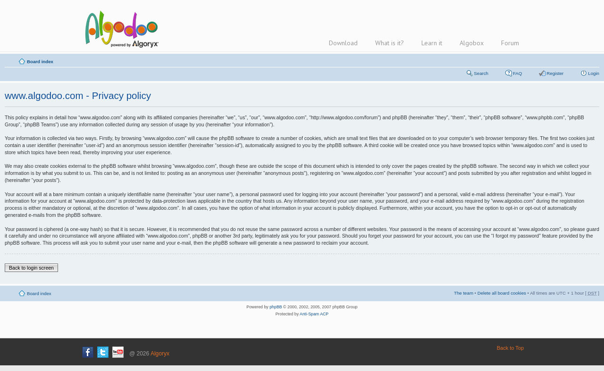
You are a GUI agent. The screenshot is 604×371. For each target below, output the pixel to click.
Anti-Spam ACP (314, 314)
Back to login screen (31, 268)
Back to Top (510, 348)
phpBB (275, 307)
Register (554, 73)
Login (593, 73)
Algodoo (120, 29)
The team (463, 293)
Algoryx (160, 353)
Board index (40, 61)
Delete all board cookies (502, 293)
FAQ (517, 73)
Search (481, 73)
